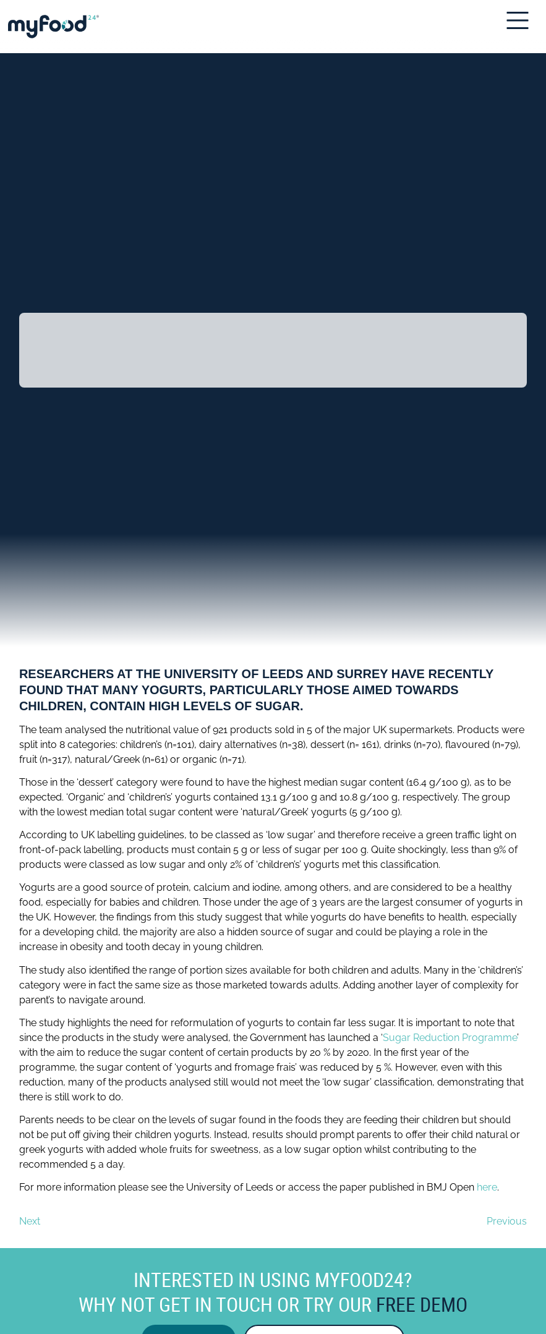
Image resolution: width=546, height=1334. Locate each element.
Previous (507, 1221)
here (487, 1187)
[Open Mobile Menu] (521, 20)
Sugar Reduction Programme (450, 1037)
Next (29, 1221)
